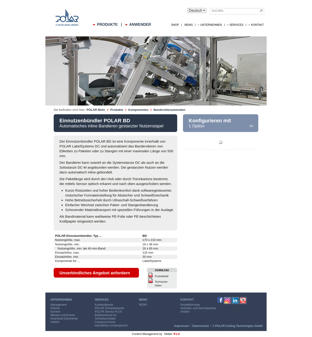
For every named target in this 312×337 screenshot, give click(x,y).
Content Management (145, 334)
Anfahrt (54, 322)
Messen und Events (62, 315)
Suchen (217, 10)
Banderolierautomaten (169, 109)
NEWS (188, 25)
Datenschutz (200, 326)
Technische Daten (161, 283)
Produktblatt (161, 276)
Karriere (55, 311)
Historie (55, 308)
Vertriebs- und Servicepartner (198, 308)
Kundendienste (104, 304)
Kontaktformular (190, 304)
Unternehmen (211, 25)
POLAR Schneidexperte (109, 308)
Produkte (116, 109)
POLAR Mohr (95, 109)
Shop (175, 25)
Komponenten (138, 109)
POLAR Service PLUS (108, 311)
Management (58, 304)
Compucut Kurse (105, 322)
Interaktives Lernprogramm (111, 325)
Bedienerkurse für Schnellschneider (106, 317)
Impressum (181, 326)
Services (236, 25)
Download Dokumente (64, 318)
